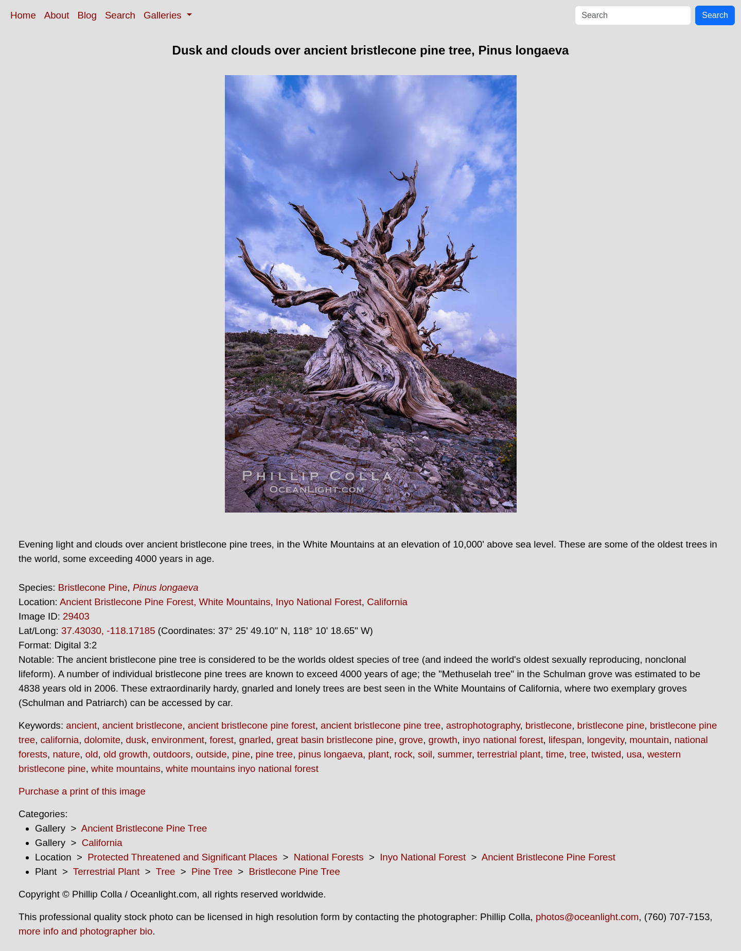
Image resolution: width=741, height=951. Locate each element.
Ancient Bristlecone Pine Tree (144, 828)
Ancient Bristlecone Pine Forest (548, 857)
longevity (605, 739)
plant (378, 754)
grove (411, 739)
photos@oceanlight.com (587, 916)
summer (454, 754)
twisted (606, 754)
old (91, 754)
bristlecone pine (611, 725)
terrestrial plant (508, 754)
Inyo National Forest (423, 857)
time (555, 754)
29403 (76, 616)
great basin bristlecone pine (335, 739)
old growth (125, 754)
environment (177, 739)
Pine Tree (212, 871)
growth (443, 739)
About (56, 15)
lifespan (565, 739)
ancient (81, 725)
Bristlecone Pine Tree (294, 871)
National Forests (329, 857)
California (387, 601)
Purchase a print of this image (82, 791)
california (60, 739)
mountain (649, 739)
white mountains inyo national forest (242, 768)
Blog (87, 15)
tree (577, 754)
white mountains (126, 768)
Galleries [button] (164, 15)
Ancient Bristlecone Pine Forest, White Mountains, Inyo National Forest (211, 601)
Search (120, 15)
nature (66, 754)
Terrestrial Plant (106, 871)
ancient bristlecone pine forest (251, 725)
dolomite (102, 739)
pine (241, 754)
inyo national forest (503, 739)
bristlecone (548, 725)
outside (211, 754)
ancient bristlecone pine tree (380, 725)
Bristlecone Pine (93, 587)
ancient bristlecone (142, 725)
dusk (136, 739)
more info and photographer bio (85, 931)
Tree (165, 871)
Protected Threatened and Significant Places (182, 857)
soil (425, 754)
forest (221, 739)
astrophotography (483, 725)
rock (403, 754)
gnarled (255, 739)
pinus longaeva (330, 754)
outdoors (171, 754)
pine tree (274, 754)
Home (23, 15)
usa (634, 754)
